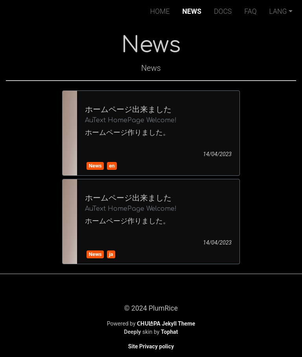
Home (160, 11)
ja (111, 254)
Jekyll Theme (166, 323)
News (193, 10)
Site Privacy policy (151, 346)
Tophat (169, 332)
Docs (223, 11)
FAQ (250, 11)
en (112, 166)
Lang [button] (278, 11)
